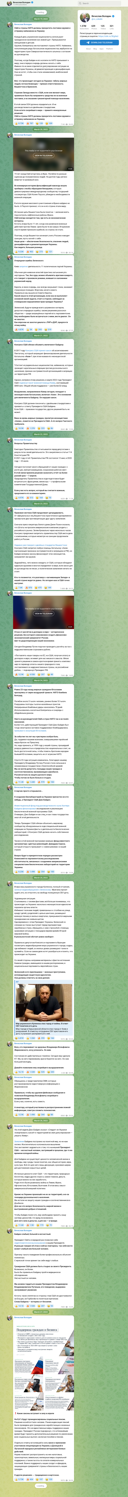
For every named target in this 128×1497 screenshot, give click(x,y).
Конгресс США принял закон (38, 350)
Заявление (19, 1141)
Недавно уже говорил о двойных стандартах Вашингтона (40, 545)
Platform (109, 49)
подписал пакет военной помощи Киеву (37, 383)
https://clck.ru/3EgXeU (108, 36)
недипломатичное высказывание (29, 1243)
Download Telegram (99, 42)
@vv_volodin (97, 19)
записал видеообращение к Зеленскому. (32, 890)
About (88, 49)
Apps (101, 49)
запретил (23, 266)
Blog (95, 49)
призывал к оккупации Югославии (30, 731)
